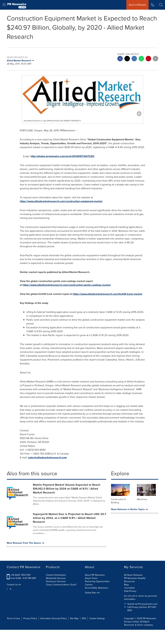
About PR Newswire (95, 575)
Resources (129, 581)
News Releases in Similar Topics (129, 509)
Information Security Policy (53, 618)
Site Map (74, 618)
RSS (84, 618)
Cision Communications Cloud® (61, 584)
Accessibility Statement (96, 588)
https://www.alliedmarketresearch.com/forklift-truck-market (107, 294)
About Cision (91, 578)
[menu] (4, 5)
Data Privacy (130, 591)
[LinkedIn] (14, 588)
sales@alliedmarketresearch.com (47, 457)
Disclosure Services (56, 581)
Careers (89, 584)
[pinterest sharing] (148, 59)
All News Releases (133, 575)
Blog (126, 584)
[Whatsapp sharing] (141, 59)
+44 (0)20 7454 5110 (20, 575)
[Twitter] (7, 588)
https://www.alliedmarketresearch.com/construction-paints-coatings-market (67, 285)
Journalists (129, 588)
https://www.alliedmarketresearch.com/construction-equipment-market (61, 201)
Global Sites (92, 592)
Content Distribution (56, 575)
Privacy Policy (30, 618)
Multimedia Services (56, 578)
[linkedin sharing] (134, 59)
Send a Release (137, 5)
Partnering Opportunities (97, 581)
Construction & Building (118, 501)
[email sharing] (155, 59)
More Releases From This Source (25, 543)
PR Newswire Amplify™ (135, 578)
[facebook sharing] (120, 59)
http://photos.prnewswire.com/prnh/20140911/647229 (62, 156)
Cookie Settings (97, 618)
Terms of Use (13, 618)
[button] (161, 5)
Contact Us (14, 584)
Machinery (142, 499)
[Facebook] (10, 588)
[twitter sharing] (127, 59)
